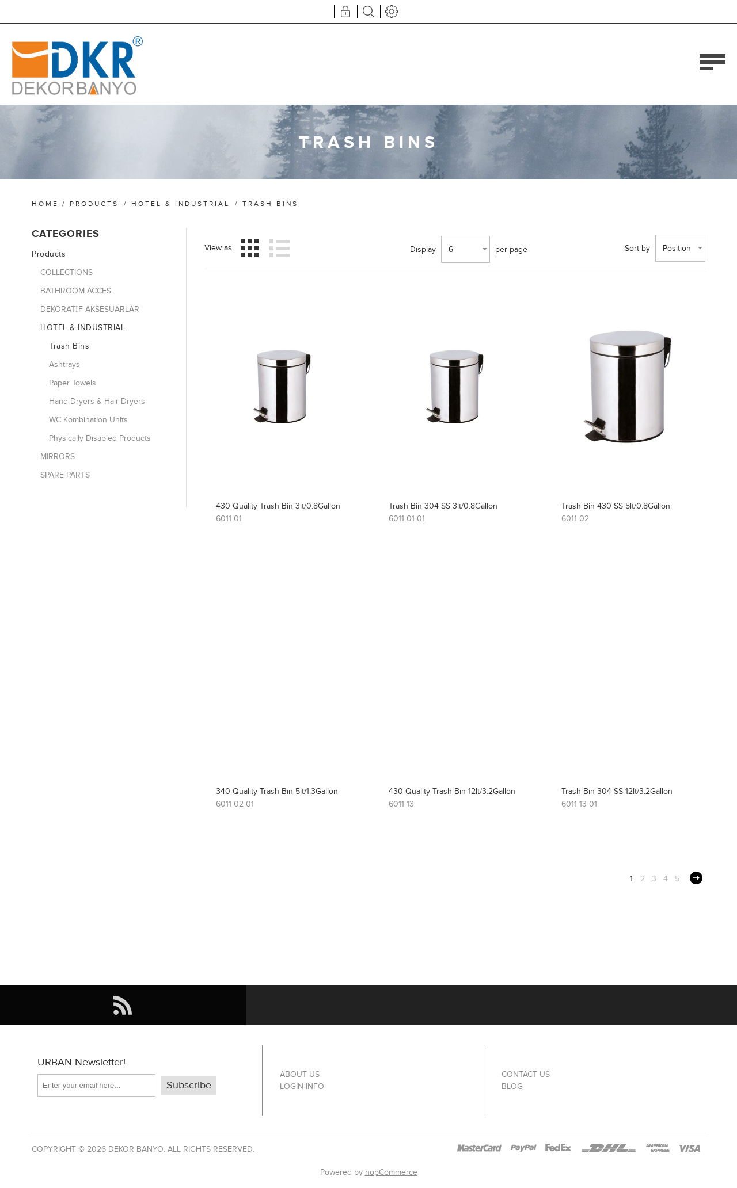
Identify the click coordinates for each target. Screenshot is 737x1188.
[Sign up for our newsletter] (96, 1085)
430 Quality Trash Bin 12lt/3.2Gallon (452, 791)
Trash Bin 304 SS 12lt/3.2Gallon (617, 791)
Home (45, 204)
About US (300, 1074)
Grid (250, 248)
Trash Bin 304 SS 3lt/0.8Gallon (443, 506)
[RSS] (123, 1005)
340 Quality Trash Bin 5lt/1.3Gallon (277, 791)
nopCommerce (391, 1172)
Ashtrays (64, 364)
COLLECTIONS (66, 272)
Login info (302, 1086)
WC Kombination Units (88, 420)
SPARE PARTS (65, 475)
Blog (512, 1086)
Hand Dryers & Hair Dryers (97, 401)
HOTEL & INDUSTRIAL (180, 204)
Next (696, 878)
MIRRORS (57, 456)
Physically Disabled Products (100, 438)
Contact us (526, 1074)
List (279, 248)
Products (94, 204)
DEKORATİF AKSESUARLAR (89, 309)
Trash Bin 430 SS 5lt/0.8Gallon (615, 506)
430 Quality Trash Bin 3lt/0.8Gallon (278, 506)
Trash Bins (69, 346)
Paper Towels (72, 383)
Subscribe (188, 1085)
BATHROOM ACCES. (76, 291)
